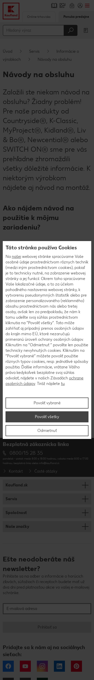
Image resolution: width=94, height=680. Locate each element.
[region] (47, 340)
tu (63, 383)
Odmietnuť (47, 430)
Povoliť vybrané (47, 403)
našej (16, 256)
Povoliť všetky (47, 416)
